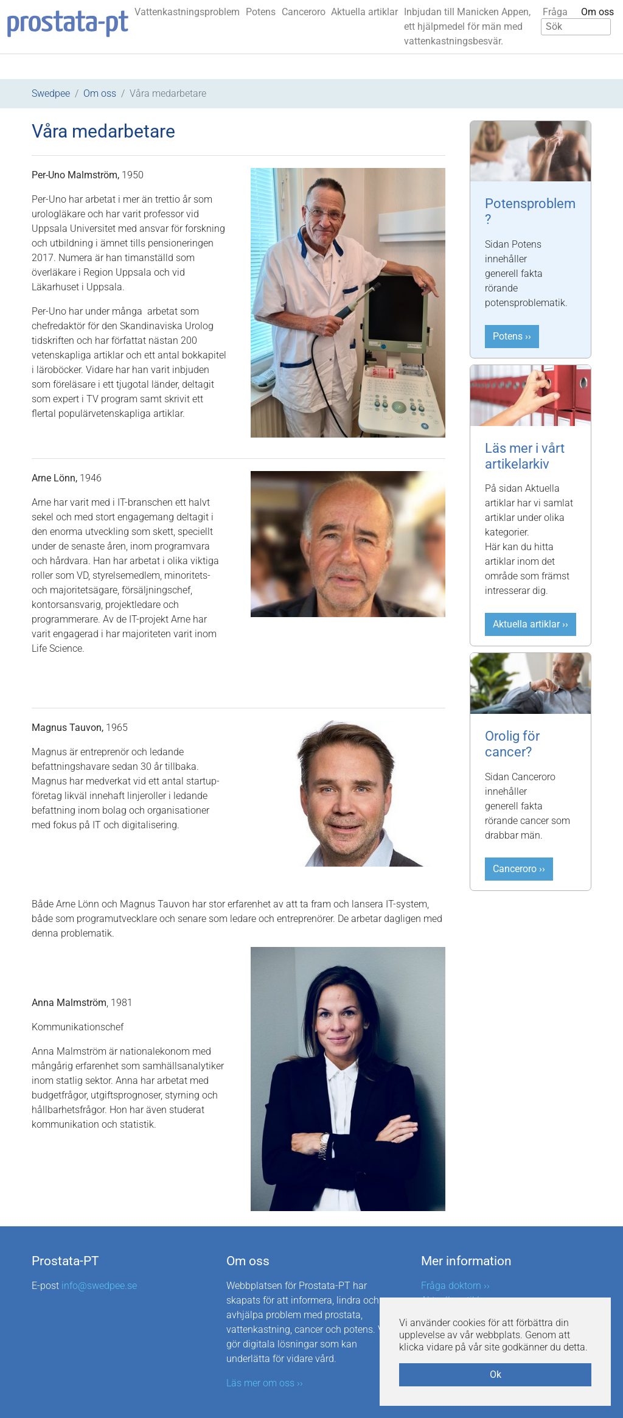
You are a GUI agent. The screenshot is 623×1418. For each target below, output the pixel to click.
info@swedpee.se (99, 1285)
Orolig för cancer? (512, 744)
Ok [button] (495, 1374)
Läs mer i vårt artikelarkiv (525, 456)
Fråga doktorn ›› (455, 1285)
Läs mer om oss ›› (264, 1383)
